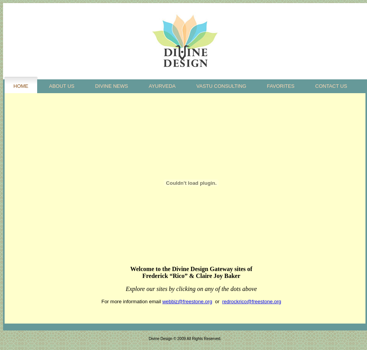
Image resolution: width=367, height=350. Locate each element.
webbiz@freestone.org (187, 301)
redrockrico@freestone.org (251, 301)
